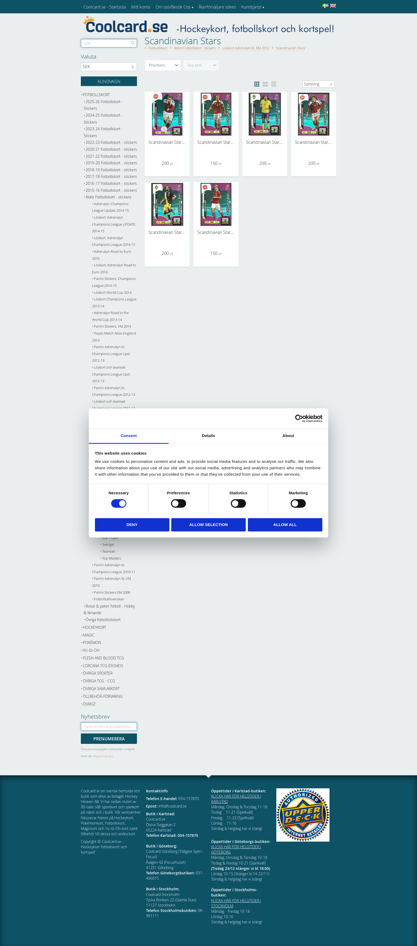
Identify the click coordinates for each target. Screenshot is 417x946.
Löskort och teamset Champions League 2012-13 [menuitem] (113, 405)
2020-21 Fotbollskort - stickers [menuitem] (111, 149)
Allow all (285, 524)
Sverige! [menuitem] (108, 544)
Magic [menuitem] (88, 635)
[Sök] (133, 43)
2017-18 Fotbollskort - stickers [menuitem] (111, 176)
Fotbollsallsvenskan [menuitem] (109, 599)
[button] (163, 65)
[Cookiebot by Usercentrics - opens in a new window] (299, 418)
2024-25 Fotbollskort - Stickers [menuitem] (103, 119)
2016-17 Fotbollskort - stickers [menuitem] (111, 183)
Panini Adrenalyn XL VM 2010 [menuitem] (111, 582)
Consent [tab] (129, 435)
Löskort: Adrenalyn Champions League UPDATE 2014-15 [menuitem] (113, 224)
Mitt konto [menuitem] (140, 7)
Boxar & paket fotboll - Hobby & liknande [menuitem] (109, 609)
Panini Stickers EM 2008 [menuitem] (112, 592)
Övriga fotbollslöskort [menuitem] (103, 619)
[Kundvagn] (109, 81)
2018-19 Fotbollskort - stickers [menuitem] (111, 169)
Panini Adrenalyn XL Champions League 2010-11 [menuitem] (113, 568)
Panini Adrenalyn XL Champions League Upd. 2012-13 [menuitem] (111, 354)
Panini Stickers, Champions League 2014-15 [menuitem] (114, 282)
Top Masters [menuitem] (111, 558)
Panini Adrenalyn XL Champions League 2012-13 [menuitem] (113, 391)
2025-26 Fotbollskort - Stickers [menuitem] (103, 105)
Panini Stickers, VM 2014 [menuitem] (112, 326)
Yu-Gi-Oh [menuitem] (91, 650)
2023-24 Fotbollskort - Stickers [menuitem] (103, 132)
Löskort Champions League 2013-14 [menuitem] (114, 302)
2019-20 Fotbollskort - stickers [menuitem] (111, 162)
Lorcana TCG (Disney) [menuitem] (103, 665)
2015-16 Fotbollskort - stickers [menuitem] (111, 190)
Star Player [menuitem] (110, 538)
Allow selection (208, 524)
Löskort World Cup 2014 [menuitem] (112, 292)
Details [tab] (208, 435)
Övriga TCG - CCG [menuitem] (99, 680)
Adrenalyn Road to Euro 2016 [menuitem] (111, 255)
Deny (132, 524)
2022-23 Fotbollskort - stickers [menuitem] (111, 142)
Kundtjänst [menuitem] (251, 7)
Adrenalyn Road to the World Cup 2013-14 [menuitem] (110, 316)
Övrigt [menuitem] (89, 704)
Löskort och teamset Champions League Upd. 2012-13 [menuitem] (111, 374)
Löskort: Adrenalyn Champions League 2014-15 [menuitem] (113, 241)
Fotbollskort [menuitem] (96, 94)
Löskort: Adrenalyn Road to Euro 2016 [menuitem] (114, 268)
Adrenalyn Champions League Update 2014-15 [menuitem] (110, 207)
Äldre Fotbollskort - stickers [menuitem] (108, 196)
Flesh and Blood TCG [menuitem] (103, 657)
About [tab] (288, 435)
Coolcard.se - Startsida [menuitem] (105, 7)
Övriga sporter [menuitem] (97, 673)
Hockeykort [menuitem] (94, 627)
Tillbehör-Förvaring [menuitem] (103, 696)
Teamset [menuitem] (108, 551)
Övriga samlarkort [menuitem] (101, 688)
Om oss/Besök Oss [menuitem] (173, 7)
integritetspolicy (103, 756)
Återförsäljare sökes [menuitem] (217, 7)
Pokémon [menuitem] (92, 642)
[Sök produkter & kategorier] (109, 43)
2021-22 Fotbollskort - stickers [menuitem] (111, 156)
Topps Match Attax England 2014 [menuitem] (114, 336)
